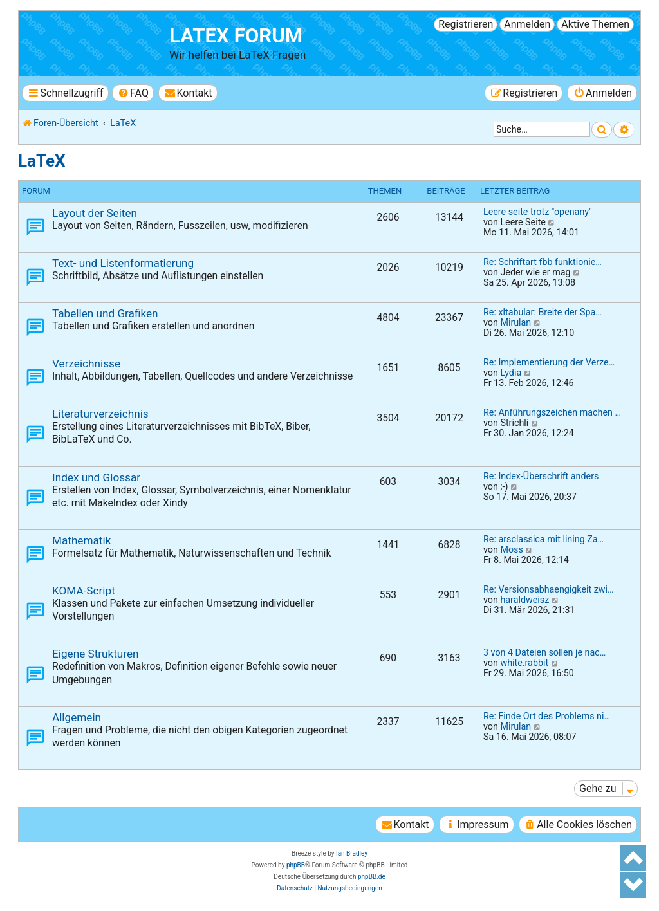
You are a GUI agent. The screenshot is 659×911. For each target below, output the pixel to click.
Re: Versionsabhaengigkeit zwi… (548, 589)
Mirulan (515, 322)
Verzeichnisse (86, 363)
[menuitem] (133, 93)
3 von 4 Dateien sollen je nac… (544, 652)
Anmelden (527, 24)
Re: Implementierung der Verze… (549, 362)
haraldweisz (524, 599)
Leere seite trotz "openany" (537, 212)
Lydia (510, 372)
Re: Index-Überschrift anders (541, 476)
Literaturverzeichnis (100, 413)
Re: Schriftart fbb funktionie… (542, 262)
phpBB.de (371, 876)
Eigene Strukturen (95, 653)
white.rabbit (524, 663)
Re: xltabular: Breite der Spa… (542, 312)
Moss (511, 549)
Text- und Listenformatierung (123, 263)
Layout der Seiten (94, 213)
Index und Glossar (96, 477)
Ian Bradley (351, 853)
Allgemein (76, 717)
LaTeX (41, 160)
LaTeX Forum (235, 36)
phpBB (295, 865)
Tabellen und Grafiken (105, 313)
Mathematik (81, 540)
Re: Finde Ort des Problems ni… (546, 716)
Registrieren (465, 24)
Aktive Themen (595, 24)
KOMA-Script (83, 590)
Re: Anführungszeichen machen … (552, 412)
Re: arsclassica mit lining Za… (543, 539)
